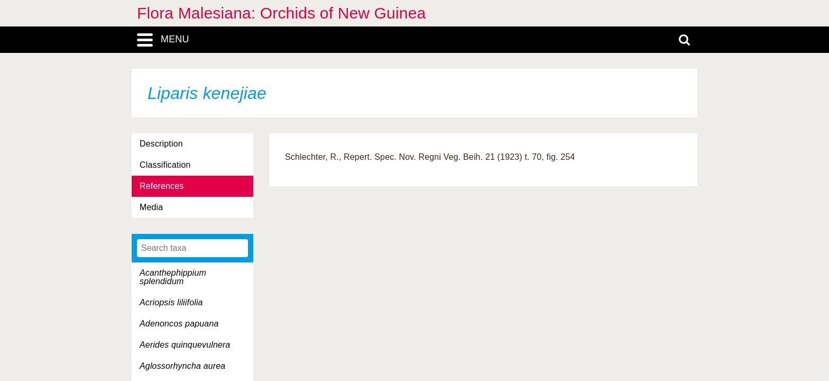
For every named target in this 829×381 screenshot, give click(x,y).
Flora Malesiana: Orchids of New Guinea (281, 13)
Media (151, 207)
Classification (165, 164)
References (161, 186)
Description (161, 143)
